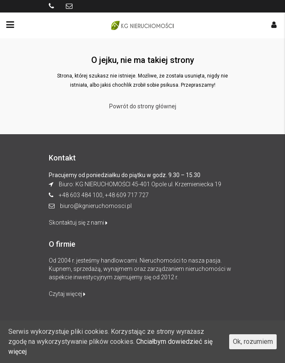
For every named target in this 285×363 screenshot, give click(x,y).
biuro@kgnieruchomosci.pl (96, 206)
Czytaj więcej (67, 293)
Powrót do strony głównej (142, 106)
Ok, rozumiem (253, 341)
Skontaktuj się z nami (78, 222)
